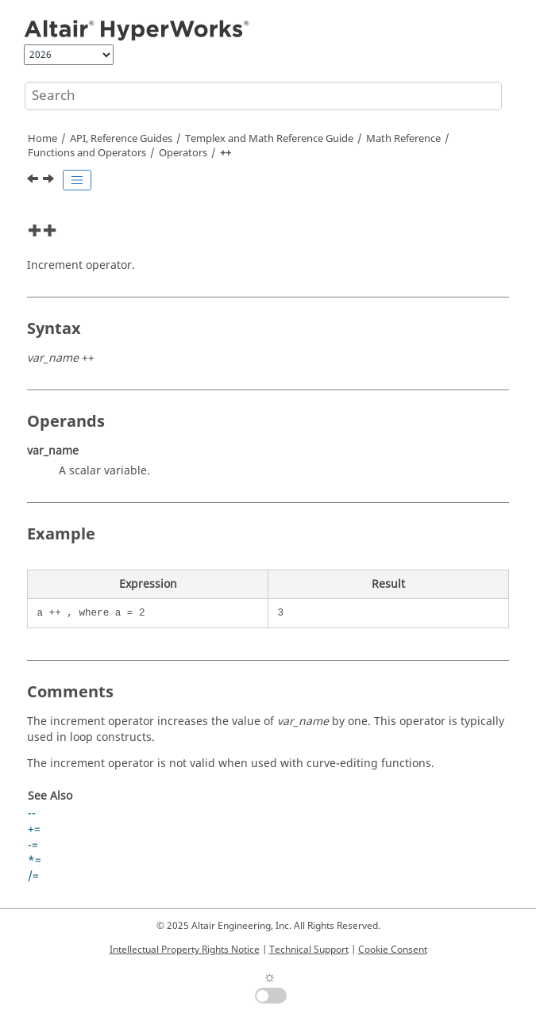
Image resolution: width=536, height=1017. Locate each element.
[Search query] (263, 96)
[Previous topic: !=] (34, 180)
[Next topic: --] (50, 180)
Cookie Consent (392, 949)
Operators (183, 153)
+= (34, 829)
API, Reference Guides (121, 139)
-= (33, 845)
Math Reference (403, 139)
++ (225, 153)
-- (32, 813)
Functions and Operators (87, 153)
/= (33, 876)
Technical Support (309, 949)
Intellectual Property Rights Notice (185, 949)
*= (34, 860)
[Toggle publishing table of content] (77, 180)
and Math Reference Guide (269, 139)
